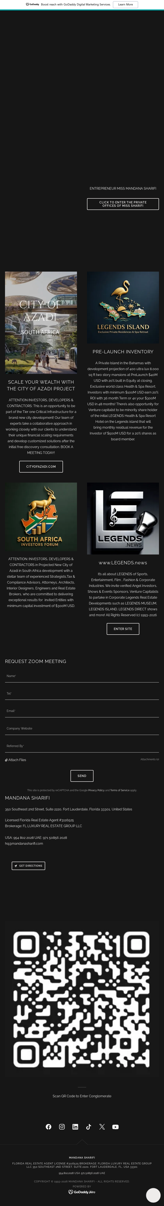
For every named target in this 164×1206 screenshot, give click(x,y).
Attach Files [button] (17, 760)
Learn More (125, 4)
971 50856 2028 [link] (55, 838)
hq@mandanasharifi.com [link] (24, 844)
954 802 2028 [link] (23, 838)
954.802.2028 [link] (66, 1173)
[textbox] (82, 676)
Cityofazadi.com (41, 466)
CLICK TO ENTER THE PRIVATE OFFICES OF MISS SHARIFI (123, 204)
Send (82, 776)
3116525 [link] (68, 820)
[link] (48, 1128)
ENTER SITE (123, 629)
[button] (6, 760)
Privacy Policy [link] (96, 790)
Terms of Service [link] (119, 790)
